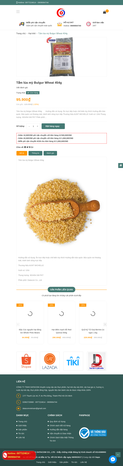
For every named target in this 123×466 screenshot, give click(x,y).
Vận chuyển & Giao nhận (60, 433)
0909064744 (75, 26)
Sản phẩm (22, 429)
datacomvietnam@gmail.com (34, 408)
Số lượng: (20, 126)
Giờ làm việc (98, 22)
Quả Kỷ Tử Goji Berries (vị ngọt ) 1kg (93, 331)
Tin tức (21, 433)
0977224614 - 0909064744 (36, 2)
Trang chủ (22, 421)
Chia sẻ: (20, 147)
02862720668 (28, 402)
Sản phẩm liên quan (61, 290)
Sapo (97, 457)
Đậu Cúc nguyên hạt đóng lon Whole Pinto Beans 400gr (30, 332)
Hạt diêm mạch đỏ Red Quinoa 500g (61, 331)
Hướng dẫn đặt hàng (59, 429)
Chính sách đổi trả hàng (60, 425)
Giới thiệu (22, 425)
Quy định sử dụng (57, 421)
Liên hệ (21, 437)
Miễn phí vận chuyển (35, 22)
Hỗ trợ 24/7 (69, 22)
